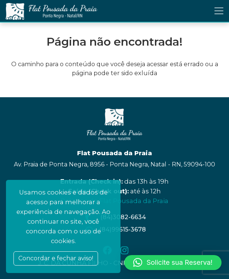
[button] (173, 262)
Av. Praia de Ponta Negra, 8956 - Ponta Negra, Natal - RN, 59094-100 (114, 164)
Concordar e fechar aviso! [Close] (55, 258)
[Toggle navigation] (219, 11)
